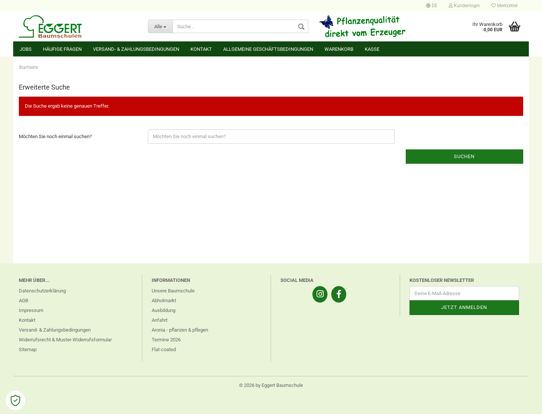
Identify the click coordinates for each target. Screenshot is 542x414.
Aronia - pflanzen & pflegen (180, 330)
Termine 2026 (166, 339)
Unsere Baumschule (173, 291)
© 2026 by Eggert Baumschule (271, 385)
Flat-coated (164, 349)
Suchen (464, 156)
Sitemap (28, 349)
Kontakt (201, 49)
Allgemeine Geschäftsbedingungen (268, 49)
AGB (23, 300)
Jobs (26, 49)
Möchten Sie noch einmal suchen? (55, 136)
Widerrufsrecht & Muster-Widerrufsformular (65, 339)
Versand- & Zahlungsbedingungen (136, 49)
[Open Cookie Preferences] (15, 400)
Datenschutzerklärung (42, 291)
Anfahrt (159, 320)
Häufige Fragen (62, 49)
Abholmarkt (164, 300)
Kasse (372, 49)
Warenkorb (338, 49)
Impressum (31, 310)
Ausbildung (163, 310)
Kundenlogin (464, 5)
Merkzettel (504, 5)
